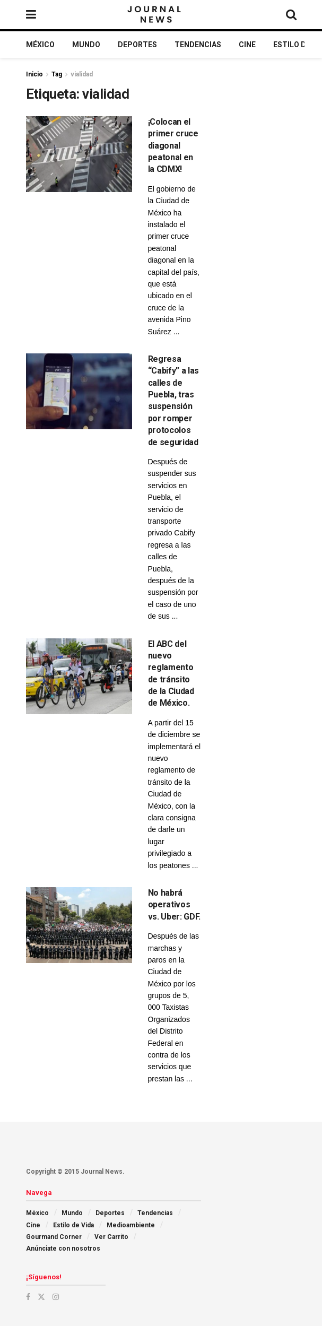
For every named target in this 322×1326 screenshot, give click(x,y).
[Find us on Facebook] (28, 1297)
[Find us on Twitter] (41, 1297)
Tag (56, 74)
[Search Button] (291, 14)
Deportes (137, 44)
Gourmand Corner (54, 1237)
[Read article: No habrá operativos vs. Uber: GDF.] (79, 925)
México (40, 44)
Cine (247, 44)
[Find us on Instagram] (56, 1297)
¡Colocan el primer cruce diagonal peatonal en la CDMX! (173, 146)
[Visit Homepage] (155, 14)
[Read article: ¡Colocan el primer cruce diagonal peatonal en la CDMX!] (79, 154)
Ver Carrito (111, 1237)
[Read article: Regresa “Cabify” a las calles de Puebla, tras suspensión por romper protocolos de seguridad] (79, 391)
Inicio (34, 74)
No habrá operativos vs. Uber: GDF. (174, 905)
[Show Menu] (31, 14)
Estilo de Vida (73, 1225)
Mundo (86, 44)
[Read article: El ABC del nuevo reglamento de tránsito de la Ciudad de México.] (79, 676)
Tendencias (198, 44)
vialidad (82, 74)
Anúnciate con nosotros (63, 1248)
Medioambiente (131, 1225)
